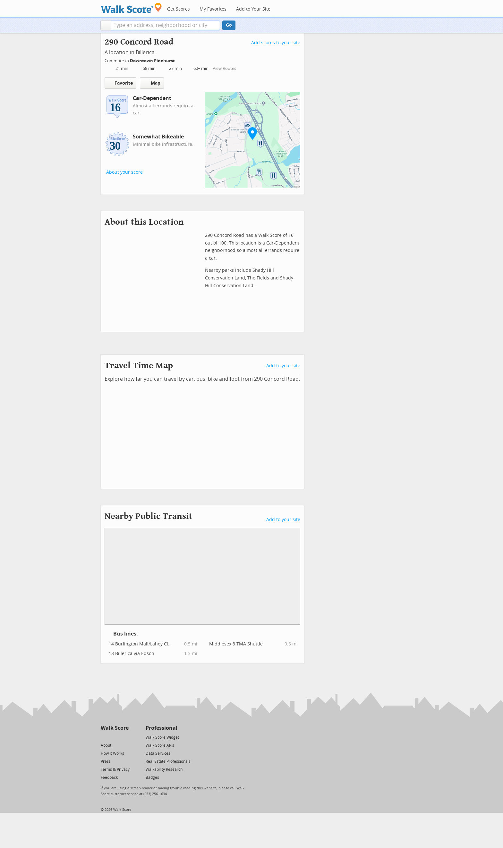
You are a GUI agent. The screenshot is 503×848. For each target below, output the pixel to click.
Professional (161, 728)
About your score (124, 172)
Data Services (158, 753)
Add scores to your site (275, 43)
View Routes (224, 68)
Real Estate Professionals (168, 761)
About (106, 745)
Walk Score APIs (160, 745)
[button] (105, 25)
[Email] (124, 737)
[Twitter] (104, 737)
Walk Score (115, 728)
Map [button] (151, 83)
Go (229, 25)
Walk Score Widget (162, 737)
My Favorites (213, 9)
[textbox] (165, 25)
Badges (152, 777)
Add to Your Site (253, 9)
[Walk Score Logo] (131, 8)
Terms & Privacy (115, 769)
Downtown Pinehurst (153, 60)
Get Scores (178, 9)
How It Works (112, 753)
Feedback (109, 777)
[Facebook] (114, 737)
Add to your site (283, 366)
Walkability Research (164, 769)
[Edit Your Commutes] (179, 60)
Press (106, 761)
